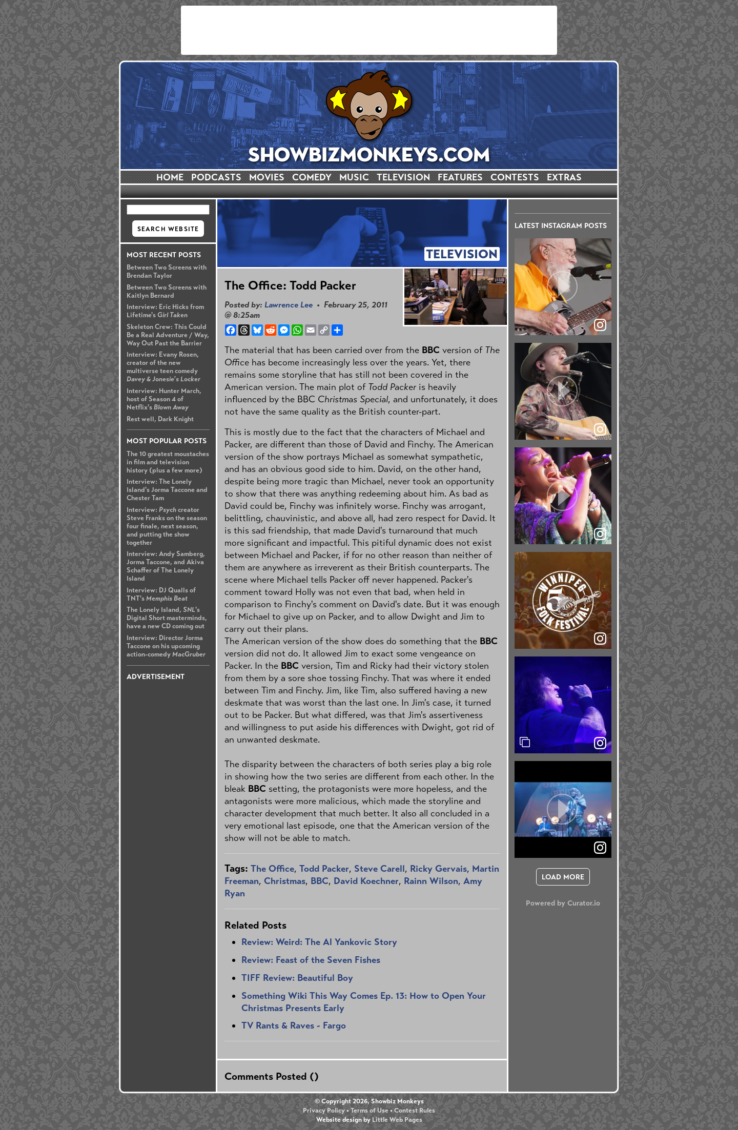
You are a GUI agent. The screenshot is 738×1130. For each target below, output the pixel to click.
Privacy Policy (324, 1110)
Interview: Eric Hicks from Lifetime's (165, 311)
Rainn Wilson (431, 881)
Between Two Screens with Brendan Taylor (167, 271)
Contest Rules (414, 1110)
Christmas (284, 881)
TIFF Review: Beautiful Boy (297, 977)
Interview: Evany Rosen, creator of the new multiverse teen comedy (163, 367)
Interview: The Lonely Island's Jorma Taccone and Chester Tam (167, 490)
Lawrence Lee (288, 305)
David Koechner (366, 881)
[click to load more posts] (563, 877)
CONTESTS (514, 177)
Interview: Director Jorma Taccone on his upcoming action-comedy (166, 646)
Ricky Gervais (438, 868)
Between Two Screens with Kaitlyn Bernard (167, 291)
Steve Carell (379, 868)
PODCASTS (216, 177)
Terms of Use (369, 1110)
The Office (272, 868)
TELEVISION (403, 177)
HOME (169, 177)
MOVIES (266, 177)
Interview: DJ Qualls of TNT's (161, 594)
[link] (600, 743)
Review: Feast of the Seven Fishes (310, 959)
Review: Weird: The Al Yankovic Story (319, 942)
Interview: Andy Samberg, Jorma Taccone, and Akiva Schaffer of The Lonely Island (166, 566)
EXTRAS (564, 177)
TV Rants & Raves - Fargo (293, 1025)
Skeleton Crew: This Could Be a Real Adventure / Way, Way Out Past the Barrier (168, 335)
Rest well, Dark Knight (160, 419)
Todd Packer (324, 868)
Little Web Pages (397, 1120)
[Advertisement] (369, 30)
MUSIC (354, 177)
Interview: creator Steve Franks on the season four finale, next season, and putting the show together (167, 526)
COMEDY (312, 177)
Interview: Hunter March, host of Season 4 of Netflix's (164, 399)
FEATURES (460, 177)
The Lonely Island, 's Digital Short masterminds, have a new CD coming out (167, 618)
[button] (563, 286)
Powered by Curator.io (563, 903)
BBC (320, 881)
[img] (563, 704)
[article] (563, 286)
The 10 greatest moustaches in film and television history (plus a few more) (168, 462)
